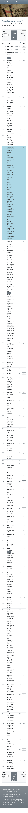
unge (11, 236)
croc (8, 611)
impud (12, 223)
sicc (8, 638)
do (8, 152)
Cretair (9, 373)
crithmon (9, 550)
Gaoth (12, 72)
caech (8, 396)
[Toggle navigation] (25, 2)
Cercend (9, 241)
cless (8, 560)
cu (13, 408)
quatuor (9, 741)
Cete (8, 453)
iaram (8, 262)
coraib (11, 87)
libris (8, 743)
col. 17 (24, 60)
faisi (8, 388)
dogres (12, 144)
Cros (8, 362)
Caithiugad (10, 378)
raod (11, 360)
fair (9, 304)
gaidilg (9, 267)
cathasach (10, 706)
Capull (9, 684)
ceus (8, 465)
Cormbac (9, 70)
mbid (8, 144)
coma (8, 544)
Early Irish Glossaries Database (10, 2)
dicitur (11, 421)
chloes (11, 358)
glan (8, 732)
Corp (8, 369)
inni (8, 358)
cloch (8, 350)
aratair (9, 201)
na (11, 230)
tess (8, 203)
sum (8, 332)
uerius (10, 160)
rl (7, 328)
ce (12, 467)
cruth (10, 206)
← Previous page (14, 33)
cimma (10, 483)
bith (10, 505)
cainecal (9, 579)
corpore (9, 370)
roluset (9, 306)
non (12, 91)
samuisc (9, 194)
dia (12, 588)
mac (11, 67)
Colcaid (9, 136)
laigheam (9, 177)
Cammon (9, 566)
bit (11, 467)
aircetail (9, 564)
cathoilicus (11, 715)
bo (13, 655)
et (7, 333)
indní (8, 283)
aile (11, 672)
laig (8, 154)
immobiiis (11, 471)
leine (8, 538)
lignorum (9, 486)
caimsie (9, 536)
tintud (9, 269)
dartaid (9, 191)
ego (13, 330)
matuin (11, 704)
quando (9, 640)
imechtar (9, 484)
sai (11, 49)
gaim (8, 625)
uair (8, 643)
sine (13, 92)
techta (11, 504)
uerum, (12, 159)
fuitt (8, 752)
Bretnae (9, 584)
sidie (8, 261)
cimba (8, 491)
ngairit (11, 613)
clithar (11, 169)
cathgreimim (10, 702)
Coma (9, 416)
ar (11, 77)
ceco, (8, 394)
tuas (8, 546)
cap (13, 684)
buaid (12, 133)
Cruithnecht (10, 723)
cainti (12, 435)
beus (12, 225)
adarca (9, 659)
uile (13, 717)
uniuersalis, (10, 447)
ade (11, 238)
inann (11, 437)
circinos (9, 246)
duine (8, 340)
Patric (8, 291)
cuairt (8, 243)
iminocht (11, 325)
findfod (9, 667)
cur (13, 768)
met (8, 411)
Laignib (11, 74)
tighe (8, 680)
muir (12, 46)
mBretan (9, 310)
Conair (9, 525)
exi (11, 557)
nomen (9, 108)
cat (8, 115)
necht (8, 730)
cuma (8, 422)
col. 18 (24, 343)
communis (10, 419)
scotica (9, 120)
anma (12, 86)
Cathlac (9, 714)
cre (13, 530)
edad (10, 170)
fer (8, 527)
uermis (11, 332)
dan (8, 439)
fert (9, 768)
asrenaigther (10, 208)
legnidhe (9, 308)
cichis (11, 475)
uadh (8, 562)
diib (11, 426)
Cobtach (9, 129)
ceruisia (9, 403)
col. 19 (24, 566)
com (8, 542)
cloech (9, 353)
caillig (8, 677)
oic (8, 701)
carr (8, 686)
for (12, 69)
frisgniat (9, 440)
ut (8, 448)
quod (12, 157)
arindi (12, 154)
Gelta (8, 72)
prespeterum (10, 320)
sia (8, 627)
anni (8, 274)
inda (10, 701)
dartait (9, 181)
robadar (9, 288)
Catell (11, 113)
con (11, 434)
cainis (12, 430)
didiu (8, 67)
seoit (8, 231)
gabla (8, 174)
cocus (8, 605)
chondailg (9, 384)
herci (10, 228)
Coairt (9, 766)
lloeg (13, 155)
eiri (8, 691)
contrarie (9, 620)
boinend (9, 192)
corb (8, 62)
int (8, 413)
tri (11, 343)
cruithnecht (10, 737)
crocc (8, 657)
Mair (8, 169)
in (12, 111)
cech (11, 664)
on (12, 246)
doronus (9, 593)
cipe (8, 426)
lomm (8, 315)
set (11, 162)
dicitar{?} (9, 655)
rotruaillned (10, 576)
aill (11, 669)
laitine (8, 523)
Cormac (9, 92)
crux (8, 364)
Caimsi (9, 534)
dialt (12, 89)
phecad (10, 323)
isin (9, 89)
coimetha (9, 678)
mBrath (10, 209)
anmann (9, 344)
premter (9, 281)
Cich (8, 475)
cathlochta (10, 719)
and (8, 179)
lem (11, 422)
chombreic (10, 117)
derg (9, 670)
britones (9, 110)
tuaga (11, 502)
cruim (8, 266)
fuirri (8, 660)
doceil (8, 155)
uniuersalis (10, 720)
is (12, 77)
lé (12, 344)
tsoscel (9, 746)
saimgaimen (10, 616)
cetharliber (10, 745)
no (10, 100)
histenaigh (10, 601)
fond (9, 532)
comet (11, 751)
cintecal (9, 594)
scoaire (9, 402)
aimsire (9, 244)
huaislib (12, 142)
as (7, 176)
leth (8, 669)
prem (11, 261)
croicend (11, 648)
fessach (9, 697)
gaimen (9, 623)
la (8, 142)
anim (8, 633)
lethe (8, 236)
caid (10, 137)
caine (8, 430)
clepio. (12, 461)
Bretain (9, 286)
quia (12, 454)
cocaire (9, 607)
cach (8, 211)
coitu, (8, 454)
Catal (8, 123)
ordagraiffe (10, 84)
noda (8, 570)
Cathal (9, 106)
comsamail (10, 764)
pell (11, 686)
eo (8, 417)
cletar (8, 162)
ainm (12, 150)
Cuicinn (9, 597)
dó (8, 581)
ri (7, 164)
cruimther (9, 276)
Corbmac (9, 60)
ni (11, 267)
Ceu (8, 464)
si (12, 335)
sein (8, 127)
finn (11, 625)
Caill (8, 548)
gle (8, 735)
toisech (9, 91)
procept (9, 296)
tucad (8, 77)
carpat (9, 64)
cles (11, 555)
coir (8, 86)
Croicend (9, 610)
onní (9, 717)
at (13, 500)
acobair (12, 231)
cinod (10, 518)
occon (8, 294)
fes (8, 699)
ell (7, 122)
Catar (9, 740)
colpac (9, 184)
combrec (9, 111)
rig (12, 165)
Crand (9, 530)
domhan (10, 326)
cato (12, 443)
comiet (12, 682)
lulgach (9, 198)
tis (11, 546)
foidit (10, 699)
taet (13, 559)
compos (9, 511)
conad (8, 337)
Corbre (9, 97)
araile (8, 223)
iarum (10, 581)
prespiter (11, 254)
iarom (12, 304)
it (13, 228)
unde (8, 467)
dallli (8, 397)
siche (11, 637)
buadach (9, 131)
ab (13, 416)
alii (8, 148)
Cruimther (10, 250)
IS (12, 81)
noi (8, 492)
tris (11, 211)
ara (12, 100)
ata (8, 504)
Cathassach (10, 694)
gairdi (12, 659)
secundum (11, 328)
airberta (9, 356)
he (8, 82)
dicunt (10, 148)
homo (12, 333)
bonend (9, 186)
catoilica (9, 450)
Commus (9, 508)
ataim (9, 335)
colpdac (9, 187)
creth (8, 553)
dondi (8, 271)
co (13, 148)
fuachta (9, 756)
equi (10, 456)
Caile (8, 675)
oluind (10, 586)
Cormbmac (10, 65)
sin (8, 113)
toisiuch (9, 75)
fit (12, 640)
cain (12, 233)
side (8, 628)
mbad (8, 150)
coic (8, 502)
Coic (8, 603)
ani (11, 299)
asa (10, 559)
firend (8, 182)
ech (8, 688)
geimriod (11, 647)
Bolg (8, 52)
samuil (9, 383)
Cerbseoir (10, 400)
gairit (8, 652)
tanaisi (11, 196)
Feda (13, 167)
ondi (11, 603)
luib (11, 477)
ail (10, 122)
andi (11, 274)
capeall (9, 690)
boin (10, 152)
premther (9, 255)
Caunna (9, 408)
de (8, 74)
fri (12, 379)
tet (10, 478)
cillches (9, 588)
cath (8, 118)
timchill (12, 199)
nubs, (12, 465)
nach (11, 338)
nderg (8, 665)
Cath (8, 443)
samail (10, 762)
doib (8, 637)
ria (8, 228)
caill (8, 559)
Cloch (8, 343)
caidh (8, 381)
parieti (9, 642)
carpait (9, 69)
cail (8, 137)
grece (11, 464)
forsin (8, 435)
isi (11, 266)
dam (8, 199)
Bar (8, 46)
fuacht (12, 752)
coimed (9, 139)
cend (12, 226)
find (11, 611)
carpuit (9, 104)
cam (11, 568)
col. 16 (24, 46)
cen (13, 525)
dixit (10, 330)
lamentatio (10, 521)
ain (11, 570)
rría (10, 226)
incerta (12, 469)
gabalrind (9, 248)
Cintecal (9, 573)
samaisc (9, 214)
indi (12, 252)
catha (10, 125)
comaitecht (10, 289)
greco (12, 52)
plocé (8, 54)
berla (8, 355)
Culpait (9, 749)
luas (11, 544)
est (9, 159)
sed (8, 160)
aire (8, 100)
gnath (11, 709)
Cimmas (9, 481)
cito (12, 456)
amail (8, 313)
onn (8, 346)
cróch (8, 664)
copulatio (9, 56)
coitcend (9, 635)
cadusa (9, 141)
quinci (8, 500)
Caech (9, 392)
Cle (8, 461)
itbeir (8, 233)
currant (9, 458)
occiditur (9, 632)
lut (10, 542)
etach (10, 413)
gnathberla (10, 351)
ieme (8, 630)
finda (8, 410)
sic (8, 318)
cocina (9, 599)
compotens (10, 513)
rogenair (9, 81)
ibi (8, 456)
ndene (9, 589)
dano (13, 174)
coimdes (10, 424)
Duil (10, 167)
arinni (11, 732)
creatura (9, 375)
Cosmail (9, 760)
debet (10, 318)
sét (8, 213)
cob (8, 133)
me (8, 338)
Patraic (9, 235)
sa (7, 87)
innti (12, 505)
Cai (13, 209)
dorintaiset (10, 298)
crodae (9, 727)
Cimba (9, 489)
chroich (9, 366)
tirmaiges (9, 645)
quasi (8, 99)
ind (11, 562)
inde (9, 157)
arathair (9, 221)
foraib (9, 225)
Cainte (9, 429)
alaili (8, 216)
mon (11, 553)
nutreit (9, 172)
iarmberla (9, 348)
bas (9, 321)
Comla (9, 541)
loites (11, 411)
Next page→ (14, 38)
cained (12, 516)
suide (9, 379)
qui (8, 330)
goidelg (9, 252)
